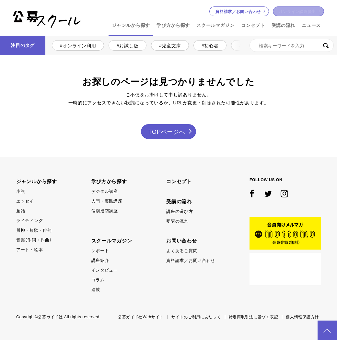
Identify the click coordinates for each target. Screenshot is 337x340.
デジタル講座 (104, 191)
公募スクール (18, 35)
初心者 (211, 45)
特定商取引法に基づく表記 (253, 317)
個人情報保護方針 (302, 317)
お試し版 (128, 45)
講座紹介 (100, 260)
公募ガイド (285, 269)
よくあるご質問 (181, 250)
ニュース (311, 25)
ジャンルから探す (131, 25)
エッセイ (25, 201)
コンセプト (253, 25)
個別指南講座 (104, 210)
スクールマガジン (215, 25)
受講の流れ (284, 25)
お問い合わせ (238, 11)
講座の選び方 (179, 211)
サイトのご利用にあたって (196, 317)
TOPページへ (166, 131)
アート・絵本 (29, 249)
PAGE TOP (327, 330)
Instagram (284, 194)
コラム (98, 279)
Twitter (268, 194)
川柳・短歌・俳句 (34, 230)
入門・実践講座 (106, 201)
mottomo (285, 233)
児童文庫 (171, 45)
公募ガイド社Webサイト (141, 317)
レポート (100, 250)
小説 (246, 45)
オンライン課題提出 (297, 11)
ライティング (29, 220)
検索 (326, 45)
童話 (20, 210)
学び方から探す (173, 25)
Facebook (252, 194)
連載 (95, 289)
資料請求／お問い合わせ (190, 260)
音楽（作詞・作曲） (34, 240)
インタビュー (104, 270)
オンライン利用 (79, 45)
